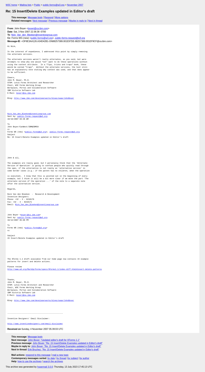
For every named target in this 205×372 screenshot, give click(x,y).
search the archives (53, 361)
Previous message (58, 21)
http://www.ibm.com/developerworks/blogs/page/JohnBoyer (44, 98)
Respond (48, 17)
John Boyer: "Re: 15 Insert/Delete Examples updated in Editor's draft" (67, 343)
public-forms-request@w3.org (70, 38)
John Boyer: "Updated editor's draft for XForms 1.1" (54, 340)
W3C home (11, 5)
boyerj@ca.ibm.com (38, 28)
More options (61, 17)
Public (37, 5)
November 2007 (75, 5)
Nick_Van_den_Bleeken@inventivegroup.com (34, 35)
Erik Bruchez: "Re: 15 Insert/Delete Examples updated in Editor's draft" (63, 349)
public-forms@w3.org (53, 5)
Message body (35, 17)
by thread (61, 358)
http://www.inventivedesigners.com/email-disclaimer (35, 324)
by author (84, 358)
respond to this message (38, 355)
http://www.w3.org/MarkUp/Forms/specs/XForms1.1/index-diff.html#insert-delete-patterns (54, 269)
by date (51, 358)
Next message (40, 21)
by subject (73, 358)
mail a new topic (60, 355)
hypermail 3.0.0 (45, 367)
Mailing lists (25, 5)
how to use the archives (30, 361)
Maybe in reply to (78, 21)
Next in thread (95, 21)
